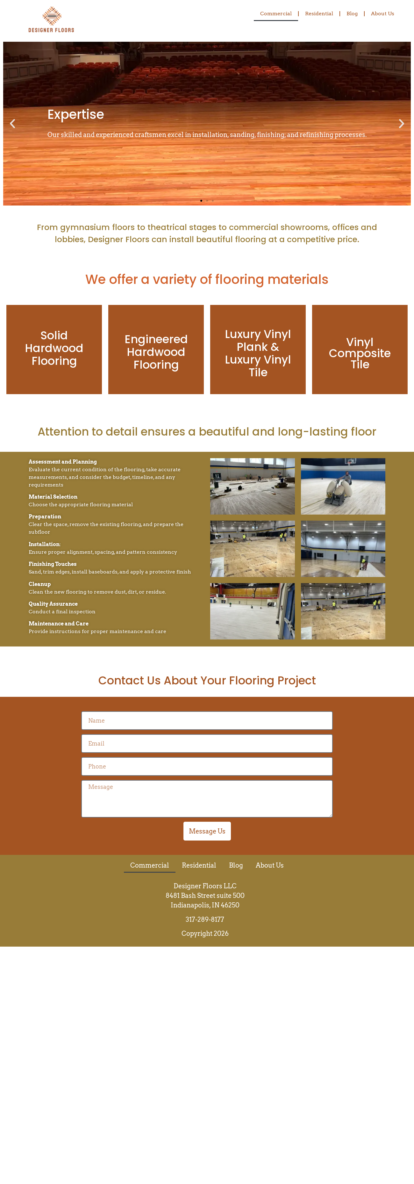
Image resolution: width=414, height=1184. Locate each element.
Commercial (276, 14)
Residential (319, 14)
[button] (12, 124)
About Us (382, 14)
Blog (352, 14)
